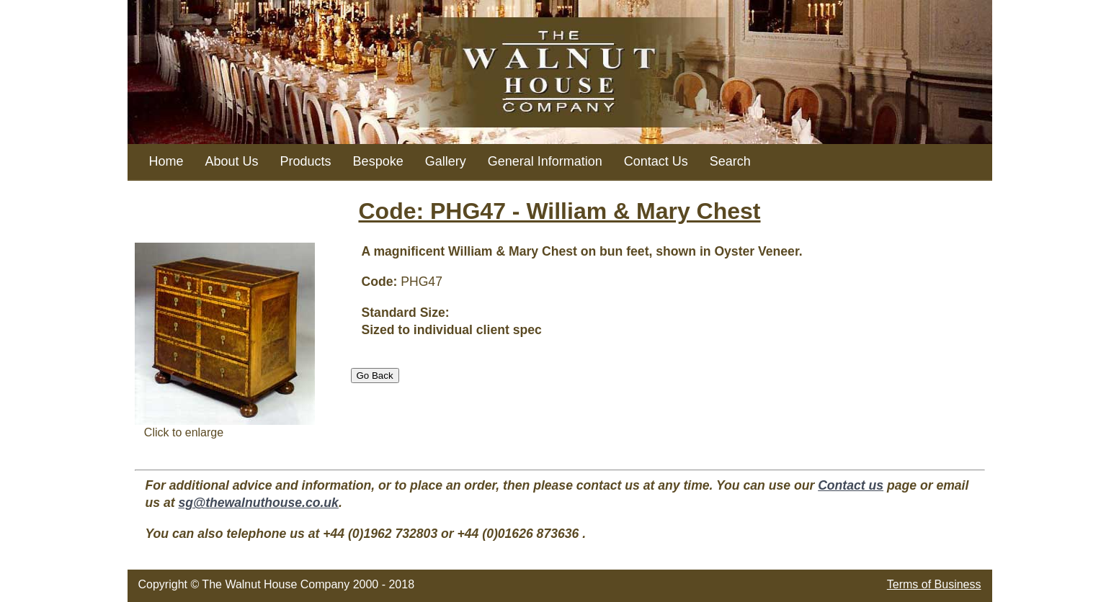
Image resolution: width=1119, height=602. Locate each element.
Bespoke (378, 161)
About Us (232, 161)
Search (730, 161)
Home (166, 161)
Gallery (445, 161)
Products (305, 161)
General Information (545, 161)
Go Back (375, 375)
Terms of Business (934, 584)
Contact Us (656, 161)
